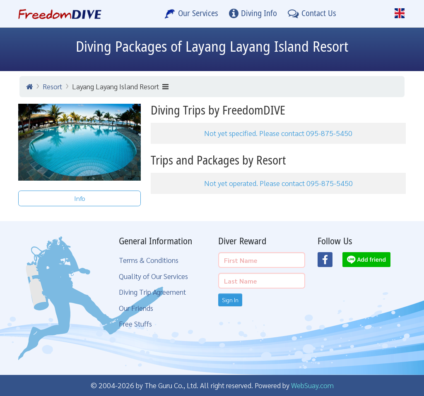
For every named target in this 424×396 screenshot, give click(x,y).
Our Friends (136, 308)
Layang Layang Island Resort (120, 86)
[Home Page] (59, 13)
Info (79, 198)
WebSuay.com (312, 385)
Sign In (230, 299)
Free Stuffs (135, 323)
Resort (52, 86)
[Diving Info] (253, 13)
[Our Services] (191, 13)
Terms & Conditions (148, 260)
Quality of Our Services (153, 276)
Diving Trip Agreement (152, 291)
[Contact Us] (312, 13)
